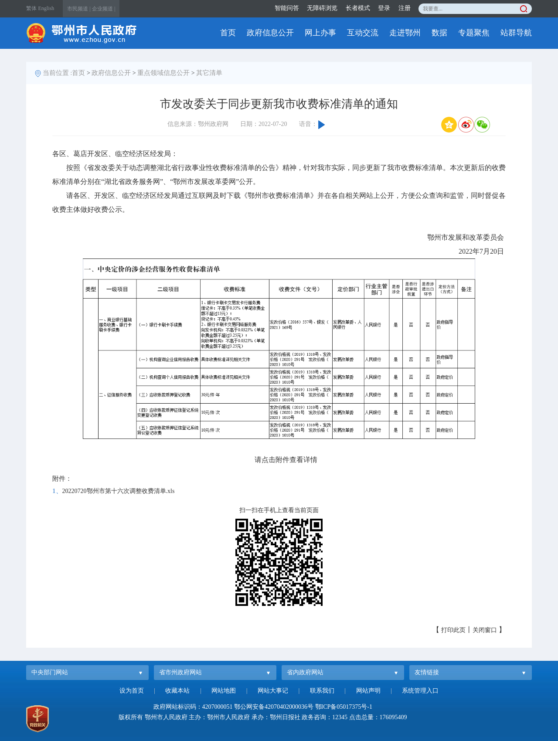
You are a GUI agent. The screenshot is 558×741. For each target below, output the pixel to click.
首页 (228, 32)
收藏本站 (177, 690)
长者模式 (358, 8)
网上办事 (320, 32)
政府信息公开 (270, 32)
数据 (439, 32)
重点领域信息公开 (163, 72)
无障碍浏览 (322, 8)
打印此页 (453, 630)
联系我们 (322, 690)
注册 (404, 8)
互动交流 (362, 32)
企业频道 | (103, 9)
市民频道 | (78, 9)
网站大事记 (273, 690)
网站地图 (223, 690)
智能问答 (287, 8)
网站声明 (368, 690)
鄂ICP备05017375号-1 (343, 707)
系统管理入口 (420, 690)
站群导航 (516, 32)
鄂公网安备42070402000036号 (273, 707)
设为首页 (131, 690)
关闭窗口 (485, 630)
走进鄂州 (405, 32)
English (46, 8)
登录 (384, 8)
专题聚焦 (474, 32)
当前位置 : (57, 72)
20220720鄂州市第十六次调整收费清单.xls (118, 491)
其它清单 (209, 72)
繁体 (31, 8)
